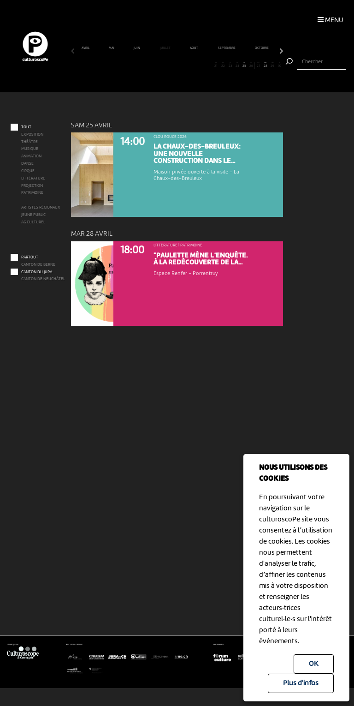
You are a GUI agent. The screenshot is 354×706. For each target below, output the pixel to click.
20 (209, 65)
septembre (227, 48)
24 (237, 65)
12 (152, 65)
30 (280, 65)
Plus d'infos (301, 683)
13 (159, 65)
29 (272, 65)
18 (194, 65)
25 (244, 65)
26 (251, 65)
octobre (262, 48)
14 (166, 65)
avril (86, 48)
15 (173, 65)
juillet (165, 48)
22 (223, 65)
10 (138, 65)
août (194, 48)
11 (145, 65)
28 (265, 65)
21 (216, 65)
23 (230, 65)
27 (258, 65)
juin (137, 48)
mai (112, 48)
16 (180, 65)
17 (187, 65)
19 (202, 65)
